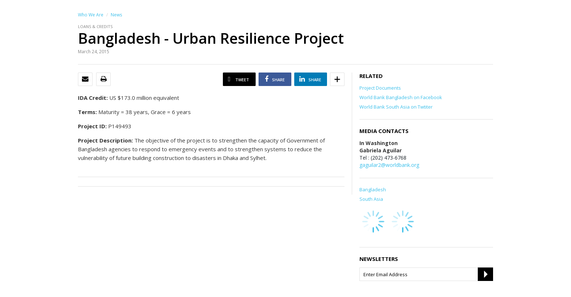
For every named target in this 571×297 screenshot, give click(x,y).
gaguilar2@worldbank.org (389, 164)
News (116, 15)
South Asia (371, 199)
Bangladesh (372, 189)
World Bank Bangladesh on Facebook (400, 97)
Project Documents (380, 88)
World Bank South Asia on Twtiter (396, 106)
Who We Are (90, 15)
